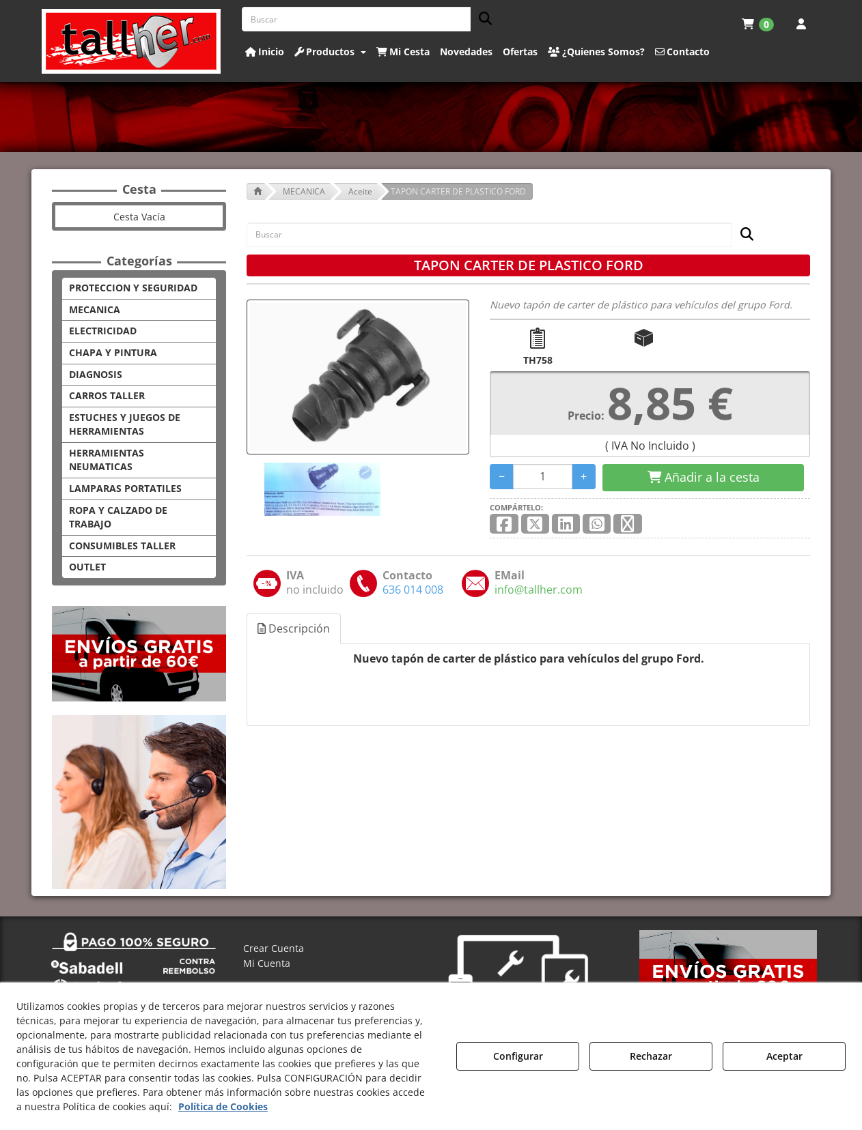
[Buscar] (481, 19)
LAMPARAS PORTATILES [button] (125, 488)
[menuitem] (758, 24)
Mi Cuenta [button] (266, 963)
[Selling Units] (542, 476)
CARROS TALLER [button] (107, 395)
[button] (131, 41)
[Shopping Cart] (703, 477)
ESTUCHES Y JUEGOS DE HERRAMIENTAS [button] (124, 424)
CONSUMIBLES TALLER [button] (122, 545)
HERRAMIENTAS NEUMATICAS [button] (106, 460)
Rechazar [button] (651, 1055)
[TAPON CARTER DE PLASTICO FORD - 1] (321, 489)
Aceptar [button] (784, 1055)
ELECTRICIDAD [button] (103, 330)
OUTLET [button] (87, 566)
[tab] (294, 628)
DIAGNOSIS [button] (95, 374)
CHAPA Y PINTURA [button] (113, 352)
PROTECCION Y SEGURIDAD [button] (133, 287)
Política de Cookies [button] (223, 1106)
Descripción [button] (294, 628)
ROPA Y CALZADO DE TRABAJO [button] (118, 517)
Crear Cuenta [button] (273, 948)
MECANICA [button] (94, 309)
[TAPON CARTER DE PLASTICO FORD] (358, 377)
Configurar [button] (518, 1055)
